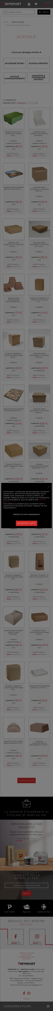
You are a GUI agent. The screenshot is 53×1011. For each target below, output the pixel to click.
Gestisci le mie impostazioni (26, 514)
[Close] (49, 487)
